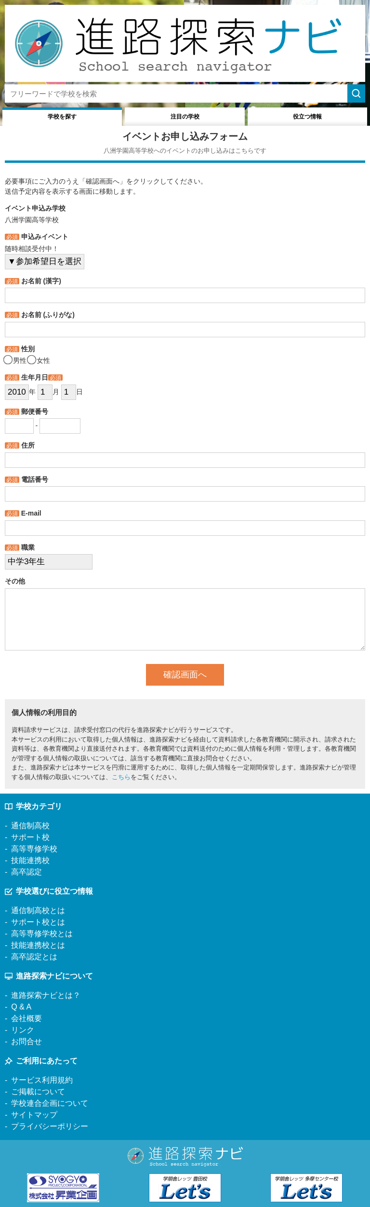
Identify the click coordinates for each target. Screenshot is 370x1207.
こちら (121, 777)
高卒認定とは (34, 957)
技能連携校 (30, 860)
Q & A (21, 1007)
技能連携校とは (38, 945)
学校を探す (62, 116)
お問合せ (26, 1041)
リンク (22, 1030)
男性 (15, 360)
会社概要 (26, 1018)
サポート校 (30, 837)
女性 (39, 360)
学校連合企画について (49, 1103)
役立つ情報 (307, 116)
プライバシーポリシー (49, 1126)
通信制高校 (30, 826)
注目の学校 (185, 116)
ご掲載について (38, 1092)
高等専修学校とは (42, 933)
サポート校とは (38, 922)
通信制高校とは (38, 910)
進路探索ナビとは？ (45, 995)
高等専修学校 (34, 849)
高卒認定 (26, 872)
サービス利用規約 (42, 1080)
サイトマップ (34, 1115)
